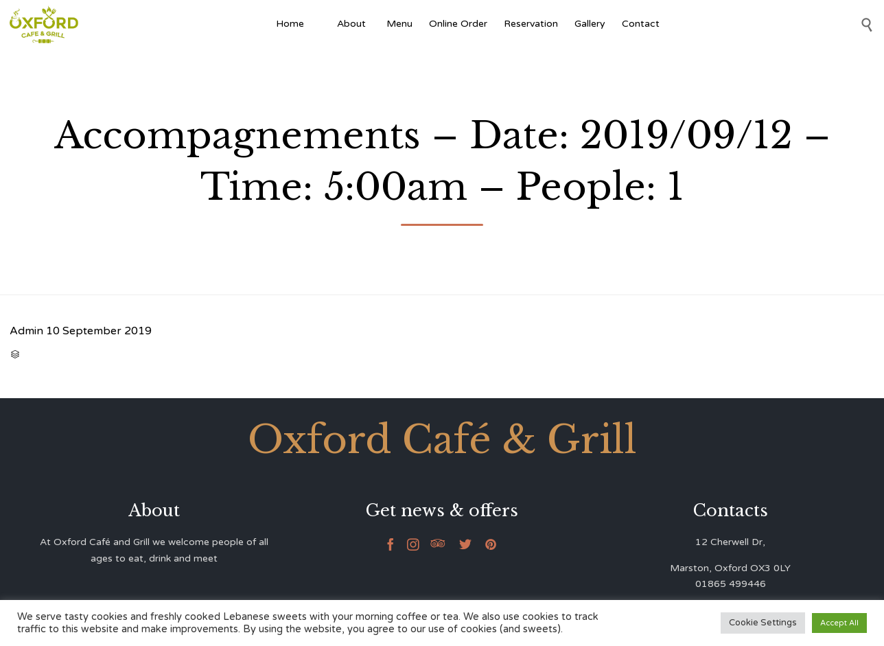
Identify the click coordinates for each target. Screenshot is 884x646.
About (353, 24)
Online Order (458, 24)
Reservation (531, 24)
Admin (26, 331)
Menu (399, 24)
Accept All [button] (839, 623)
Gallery (589, 24)
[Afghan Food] (320, 24)
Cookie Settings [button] (763, 622)
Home (290, 24)
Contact (641, 24)
